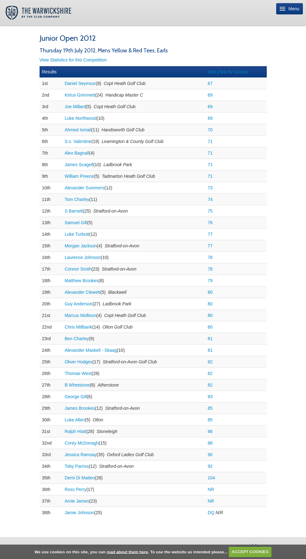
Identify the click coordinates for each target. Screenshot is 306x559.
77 (210, 234)
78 (210, 257)
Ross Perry (75, 489)
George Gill (76, 396)
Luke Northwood (81, 118)
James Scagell (79, 164)
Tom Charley (77, 199)
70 (210, 129)
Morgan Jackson (81, 245)
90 (210, 454)
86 (210, 431)
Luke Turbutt (77, 234)
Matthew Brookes (82, 280)
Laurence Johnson (83, 257)
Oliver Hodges (79, 361)
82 (210, 361)
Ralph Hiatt (75, 431)
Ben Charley (77, 338)
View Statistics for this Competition (73, 59)
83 (210, 396)
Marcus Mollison (80, 315)
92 (210, 466)
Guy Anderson (79, 303)
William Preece (79, 176)
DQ (211, 512)
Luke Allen (75, 419)
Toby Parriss (77, 466)
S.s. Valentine (78, 141)
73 (210, 187)
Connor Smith (78, 269)
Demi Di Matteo (80, 477)
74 (210, 199)
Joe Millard (75, 106)
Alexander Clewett (82, 292)
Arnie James (77, 501)
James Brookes (80, 408)
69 (210, 95)
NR (211, 489)
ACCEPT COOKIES (250, 551)
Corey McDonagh (82, 443)
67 (210, 83)
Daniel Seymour (80, 83)
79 (210, 280)
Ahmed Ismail (78, 129)
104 (211, 477)
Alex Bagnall (77, 153)
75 (210, 211)
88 (210, 443)
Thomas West (78, 373)
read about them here (127, 551)
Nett (227, 71)
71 (210, 141)
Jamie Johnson (79, 512)
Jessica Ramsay (81, 454)
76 (210, 222)
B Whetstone (77, 385)
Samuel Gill (76, 222)
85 (210, 408)
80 (210, 292)
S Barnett (74, 211)
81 (210, 338)
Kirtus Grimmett (80, 95)
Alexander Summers (85, 187)
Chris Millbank (78, 327)
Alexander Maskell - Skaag (91, 350)
